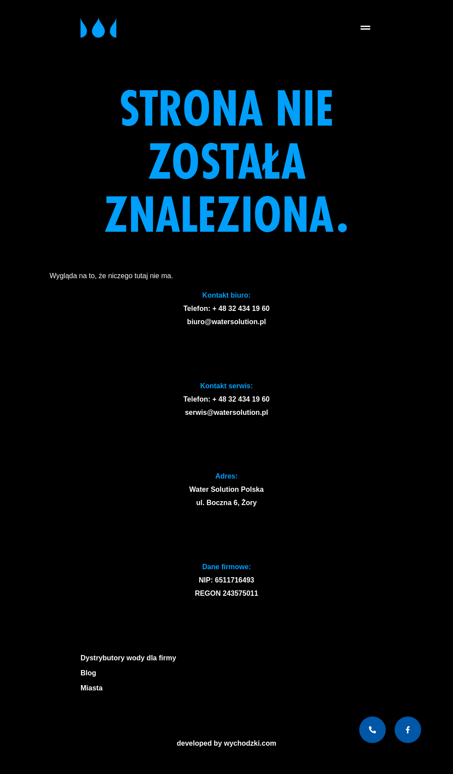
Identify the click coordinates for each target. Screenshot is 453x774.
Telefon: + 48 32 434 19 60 (227, 308)
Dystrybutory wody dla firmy (128, 658)
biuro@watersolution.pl (226, 322)
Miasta (94, 688)
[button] (365, 27)
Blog (88, 673)
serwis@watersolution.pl (226, 412)
